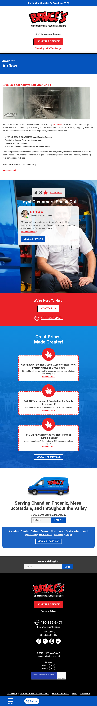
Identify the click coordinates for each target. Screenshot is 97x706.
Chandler (25, 526)
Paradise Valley (72, 526)
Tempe (69, 529)
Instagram (51, 633)
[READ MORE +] (9, 166)
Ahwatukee (14, 526)
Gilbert (53, 526)
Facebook (38, 633)
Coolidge (35, 526)
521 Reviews (56, 188)
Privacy (59, 671)
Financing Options (48, 605)
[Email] (48, 561)
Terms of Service (50, 669)
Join (67, 561)
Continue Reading (29, 226)
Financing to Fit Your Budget (48, 48)
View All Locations (48, 535)
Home (5, 60)
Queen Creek (31, 529)
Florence (44, 526)
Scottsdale (58, 529)
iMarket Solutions (35, 690)
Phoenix (84, 526)
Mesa (61, 526)
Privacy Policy (41, 669)
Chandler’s (57, 124)
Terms (63, 671)
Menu (10, 704)
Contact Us (48, 302)
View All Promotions (49, 451)
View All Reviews (33, 233)
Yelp (58, 633)
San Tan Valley (45, 529)
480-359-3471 (42, 84)
